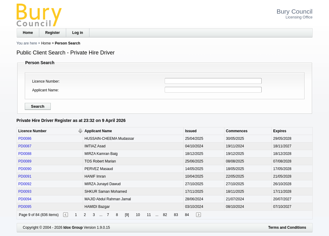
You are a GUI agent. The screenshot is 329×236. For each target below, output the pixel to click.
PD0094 (24, 199)
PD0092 (24, 184)
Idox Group (73, 227)
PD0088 (24, 154)
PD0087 (24, 146)
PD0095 (24, 207)
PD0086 (24, 138)
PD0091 (24, 176)
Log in (77, 33)
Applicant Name (45, 90)
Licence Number (45, 81)
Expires (279, 131)
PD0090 (24, 169)
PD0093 (24, 191)
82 (165, 215)
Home (28, 33)
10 (138, 215)
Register (52, 33)
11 (149, 215)
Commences (236, 131)
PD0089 (24, 161)
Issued (191, 131)
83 (176, 215)
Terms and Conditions (287, 227)
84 (187, 215)
